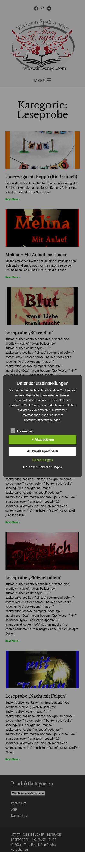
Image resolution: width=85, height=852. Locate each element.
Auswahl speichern (42, 451)
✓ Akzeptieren (42, 439)
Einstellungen (42, 460)
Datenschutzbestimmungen (42, 420)
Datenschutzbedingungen (42, 467)
